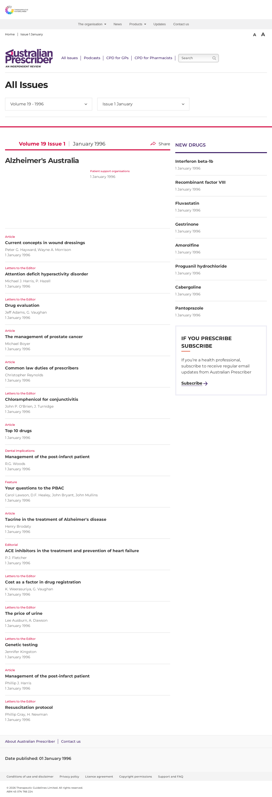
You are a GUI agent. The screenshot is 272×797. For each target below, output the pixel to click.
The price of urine (23, 613)
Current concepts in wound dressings (45, 242)
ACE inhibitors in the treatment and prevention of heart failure (72, 550)
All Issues (69, 58)
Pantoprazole (189, 308)
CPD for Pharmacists (153, 58)
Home (10, 34)
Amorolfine (187, 245)
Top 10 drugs (18, 430)
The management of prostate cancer (44, 336)
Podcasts (92, 58)
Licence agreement (99, 776)
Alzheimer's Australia (42, 160)
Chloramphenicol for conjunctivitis (41, 399)
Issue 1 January (31, 34)
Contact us (181, 24)
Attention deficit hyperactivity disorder (46, 274)
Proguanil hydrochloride (201, 266)
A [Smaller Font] (254, 34)
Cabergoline (188, 287)
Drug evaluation (22, 305)
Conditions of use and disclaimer (30, 776)
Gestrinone (187, 224)
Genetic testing (21, 644)
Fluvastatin (187, 203)
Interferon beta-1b (194, 161)
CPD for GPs (117, 58)
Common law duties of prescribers (42, 368)
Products (137, 24)
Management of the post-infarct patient (47, 456)
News (118, 24)
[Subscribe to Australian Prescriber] (194, 383)
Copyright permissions (135, 776)
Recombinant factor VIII (200, 182)
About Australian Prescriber (30, 741)
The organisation (92, 24)
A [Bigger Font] (263, 34)
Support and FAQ (170, 776)
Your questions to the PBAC (34, 488)
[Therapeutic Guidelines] (28, 11)
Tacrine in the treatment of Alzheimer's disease (55, 519)
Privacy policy (69, 776)
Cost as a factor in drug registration (43, 582)
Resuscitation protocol (29, 707)
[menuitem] (93, 24)
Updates (160, 24)
